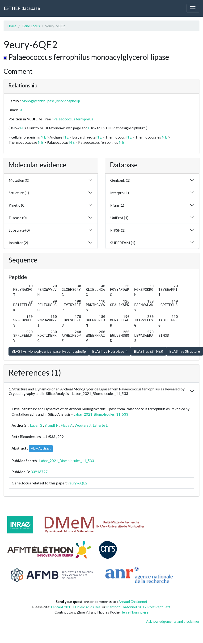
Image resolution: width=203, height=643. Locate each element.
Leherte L (100, 425)
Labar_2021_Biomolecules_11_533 (100, 414)
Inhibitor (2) (18, 242)
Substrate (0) (19, 230)
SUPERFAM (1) (122, 242)
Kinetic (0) (17, 205)
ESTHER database (22, 8)
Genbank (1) (120, 180)
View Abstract (41, 448)
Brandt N (51, 425)
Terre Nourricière (134, 612)
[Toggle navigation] (192, 8)
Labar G (36, 425)
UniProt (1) (119, 217)
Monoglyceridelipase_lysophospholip (50, 101)
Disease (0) (18, 217)
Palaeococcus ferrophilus (73, 119)
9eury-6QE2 (77, 483)
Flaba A (66, 425)
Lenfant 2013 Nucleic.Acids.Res (76, 607)
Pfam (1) (117, 205)
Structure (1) (19, 192)
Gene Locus (31, 26)
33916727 (39, 472)
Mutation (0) (19, 180)
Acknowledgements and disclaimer (172, 621)
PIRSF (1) (117, 230)
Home (12, 26)
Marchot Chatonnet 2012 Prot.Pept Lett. (138, 607)
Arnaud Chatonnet (132, 601)
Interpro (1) (119, 192)
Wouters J (83, 425)
